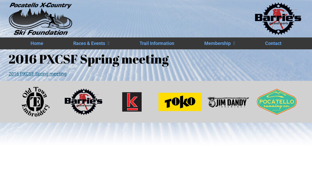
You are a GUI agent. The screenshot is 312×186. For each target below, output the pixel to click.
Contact (273, 43)
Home (37, 43)
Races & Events (91, 43)
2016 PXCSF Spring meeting (38, 73)
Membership (219, 43)
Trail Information (157, 43)
